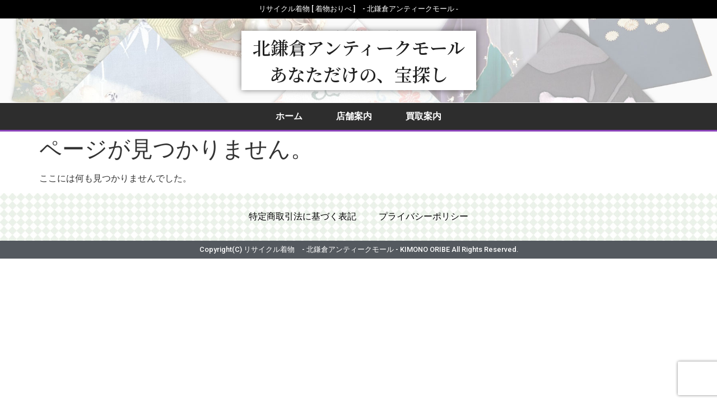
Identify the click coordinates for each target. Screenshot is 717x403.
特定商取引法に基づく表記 (302, 217)
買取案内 (423, 116)
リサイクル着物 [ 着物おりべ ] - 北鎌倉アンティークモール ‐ (358, 8)
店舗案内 (354, 116)
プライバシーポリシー (423, 217)
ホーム (289, 116)
